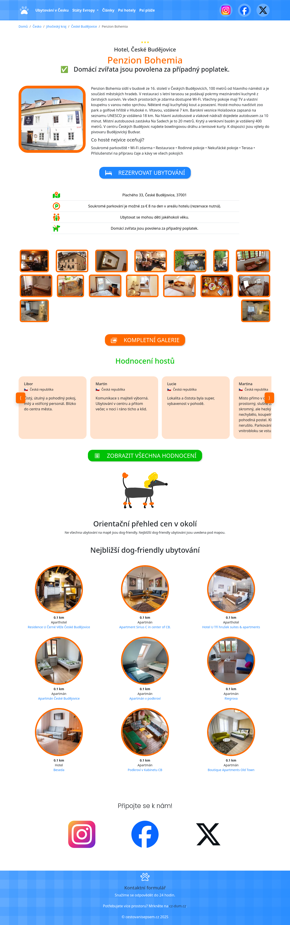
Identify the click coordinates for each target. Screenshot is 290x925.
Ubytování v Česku (52, 10)
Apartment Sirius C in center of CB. (145, 627)
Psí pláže (147, 10)
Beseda (58, 770)
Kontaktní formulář (145, 888)
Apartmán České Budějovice (59, 698)
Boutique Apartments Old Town (231, 770)
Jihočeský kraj (56, 26)
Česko (37, 26)
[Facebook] (244, 10)
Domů (23, 26)
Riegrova (231, 698)
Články (108, 10)
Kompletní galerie (145, 340)
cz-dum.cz (177, 905)
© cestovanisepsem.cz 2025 (145, 916)
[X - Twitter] (263, 10)
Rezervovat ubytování (145, 172)
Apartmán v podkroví (145, 698)
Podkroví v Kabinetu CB (145, 770)
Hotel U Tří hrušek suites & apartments (231, 627)
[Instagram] (226, 10)
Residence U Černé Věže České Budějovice (59, 627)
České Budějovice (84, 26)
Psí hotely (127, 10)
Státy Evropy (84, 10)
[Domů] (24, 10)
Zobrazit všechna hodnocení (145, 455)
